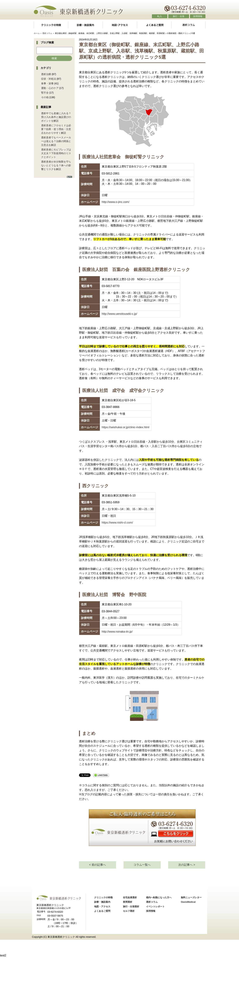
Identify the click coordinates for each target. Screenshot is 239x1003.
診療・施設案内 (85, 24)
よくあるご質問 (154, 24)
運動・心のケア (50, 88)
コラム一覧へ (142, 910)
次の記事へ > (186, 910)
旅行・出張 (178, 16)
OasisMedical (188, 947)
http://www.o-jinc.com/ (116, 201)
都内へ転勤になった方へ (159, 943)
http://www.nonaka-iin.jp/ (117, 631)
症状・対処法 (48, 78)
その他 (45, 97)
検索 (54, 58)
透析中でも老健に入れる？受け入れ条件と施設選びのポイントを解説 (56, 117)
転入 (159, 16)
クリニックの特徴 (51, 24)
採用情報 (197, 16)
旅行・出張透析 (131, 952)
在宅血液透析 (130, 943)
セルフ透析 (129, 957)
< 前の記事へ (97, 910)
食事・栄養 (47, 83)
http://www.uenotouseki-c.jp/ (119, 313)
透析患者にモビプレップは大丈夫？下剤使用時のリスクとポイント (56, 153)
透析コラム (188, 24)
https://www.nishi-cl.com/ (117, 522)
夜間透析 (127, 947)
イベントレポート (155, 952)
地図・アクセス (120, 24)
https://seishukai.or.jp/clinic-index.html (125, 427)
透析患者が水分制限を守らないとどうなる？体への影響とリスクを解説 (56, 165)
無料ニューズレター (191, 943)
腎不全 (45, 92)
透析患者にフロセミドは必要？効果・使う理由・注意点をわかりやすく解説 (56, 129)
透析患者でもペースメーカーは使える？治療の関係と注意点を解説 (56, 141)
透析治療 (46, 74)
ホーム (37, 33)
